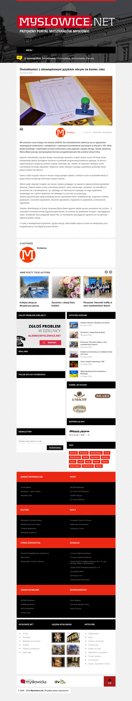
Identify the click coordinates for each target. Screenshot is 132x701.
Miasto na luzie (95, 649)
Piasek (96, 462)
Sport (91, 637)
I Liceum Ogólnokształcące (80, 553)
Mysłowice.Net (26, 495)
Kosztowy (95, 457)
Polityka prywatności (31, 649)
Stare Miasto (75, 466)
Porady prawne (95, 656)
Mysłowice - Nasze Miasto (31, 491)
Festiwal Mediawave (28, 528)
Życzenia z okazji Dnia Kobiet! (93, 332)
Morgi (88, 462)
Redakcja (26, 637)
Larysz (72, 462)
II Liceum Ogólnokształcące (81, 557)
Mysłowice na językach (102, 132)
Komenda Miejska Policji (79, 604)
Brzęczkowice (96, 453)
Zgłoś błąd (27, 652)
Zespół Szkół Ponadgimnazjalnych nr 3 (85, 567)
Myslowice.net (37, 691)
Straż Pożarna (75, 608)
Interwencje (93, 645)
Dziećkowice (75, 457)
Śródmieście (88, 466)
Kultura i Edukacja (96, 641)
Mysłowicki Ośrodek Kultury (31, 520)
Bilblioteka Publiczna (29, 532)
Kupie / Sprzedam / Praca (99, 664)
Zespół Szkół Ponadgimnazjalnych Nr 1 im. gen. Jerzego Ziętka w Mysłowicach (88, 562)
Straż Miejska (75, 600)
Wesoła (99, 466)
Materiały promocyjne (31, 641)
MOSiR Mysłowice (77, 487)
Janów (85, 457)
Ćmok (107, 453)
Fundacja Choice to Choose (81, 520)
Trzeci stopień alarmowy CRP (93, 362)
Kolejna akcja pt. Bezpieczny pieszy (95, 323)
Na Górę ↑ (110, 681)
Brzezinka (83, 453)
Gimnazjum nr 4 (76, 575)
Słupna (105, 462)
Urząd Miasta (26, 487)
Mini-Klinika (25, 557)
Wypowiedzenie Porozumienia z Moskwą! (93, 372)
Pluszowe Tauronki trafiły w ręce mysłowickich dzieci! (94, 343)
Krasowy (105, 457)
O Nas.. (26, 634)
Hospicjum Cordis (77, 528)
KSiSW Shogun (76, 495)
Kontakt (26, 645)
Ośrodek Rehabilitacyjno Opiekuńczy (35, 553)
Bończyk (73, 453)
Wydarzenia (93, 634)
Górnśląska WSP (77, 571)
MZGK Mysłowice (27, 608)
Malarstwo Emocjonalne (79, 524)
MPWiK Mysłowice (28, 600)
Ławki (80, 462)
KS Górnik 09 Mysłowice (79, 491)
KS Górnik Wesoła (77, 500)
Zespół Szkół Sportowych (80, 580)
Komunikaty (93, 660)
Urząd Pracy (25, 613)
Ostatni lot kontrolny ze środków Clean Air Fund (97, 353)
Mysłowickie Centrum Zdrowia (32, 561)
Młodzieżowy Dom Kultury (31, 524)
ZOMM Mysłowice (28, 604)
